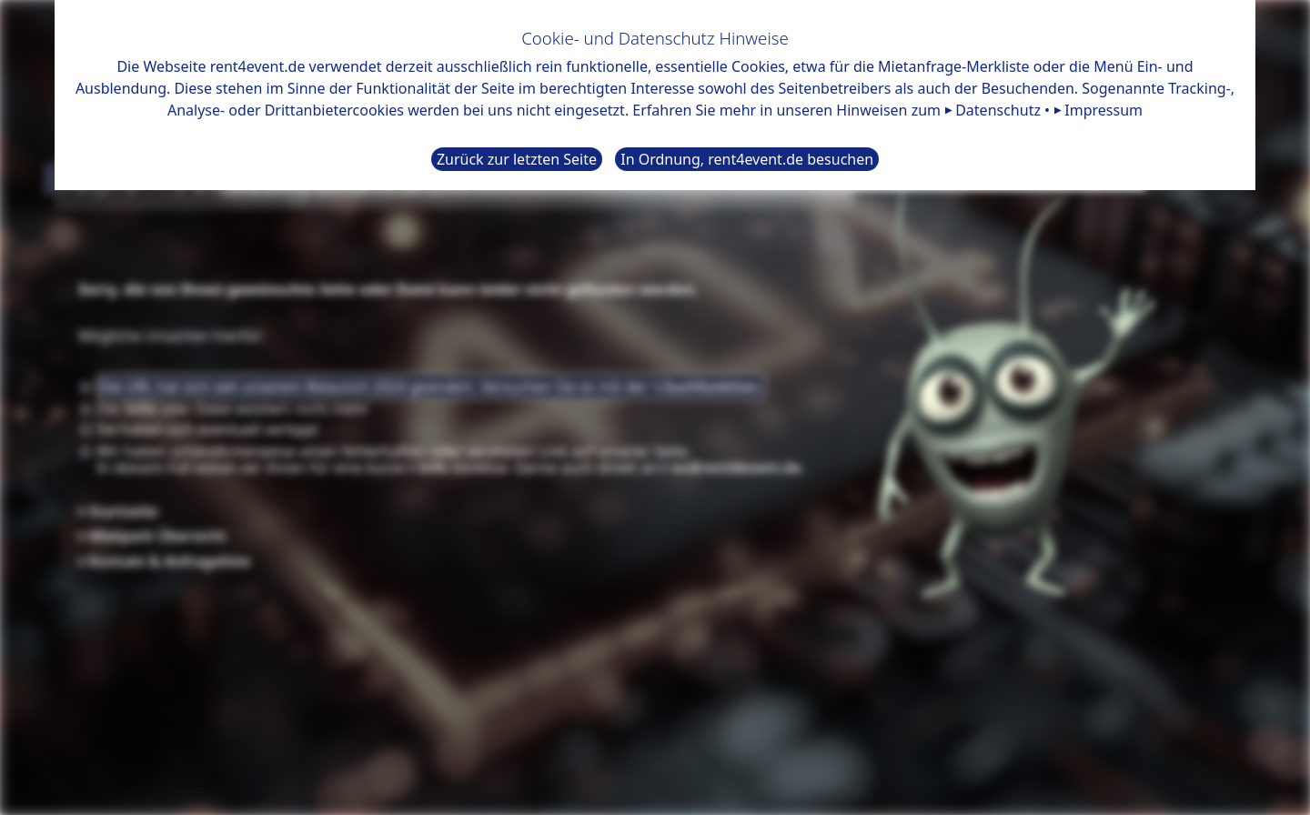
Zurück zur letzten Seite (517, 159)
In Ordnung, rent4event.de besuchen (746, 159)
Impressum (1103, 110)
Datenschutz (998, 110)
